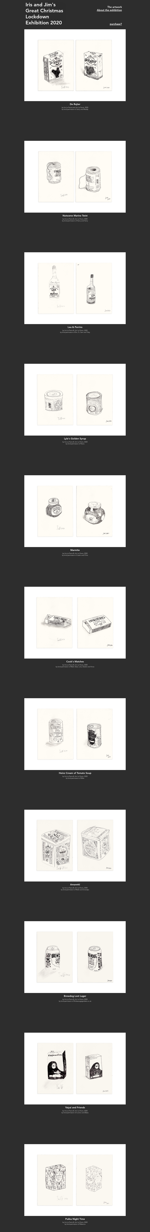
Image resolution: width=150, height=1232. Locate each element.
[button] (116, 23)
